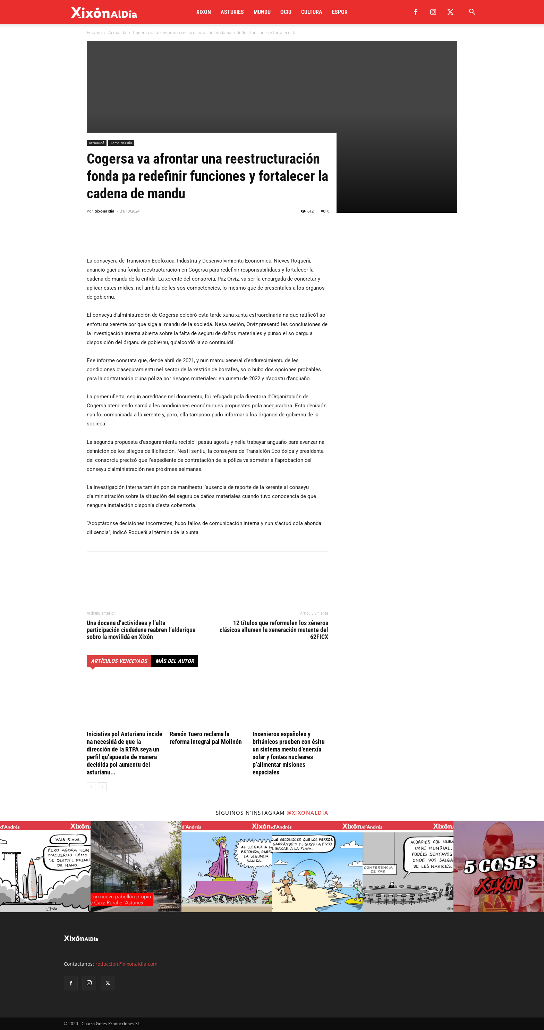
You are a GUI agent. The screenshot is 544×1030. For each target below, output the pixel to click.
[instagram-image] (45, 866)
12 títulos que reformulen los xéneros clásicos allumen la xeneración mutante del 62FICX (274, 630)
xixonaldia (104, 211)
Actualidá (117, 32)
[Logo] (104, 12)
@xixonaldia (308, 812)
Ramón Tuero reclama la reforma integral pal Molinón (206, 737)
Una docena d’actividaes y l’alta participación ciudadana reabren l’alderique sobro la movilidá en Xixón (141, 630)
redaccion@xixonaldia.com (126, 964)
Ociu (285, 12)
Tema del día (121, 142)
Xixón (203, 12)
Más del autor (174, 661)
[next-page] (102, 786)
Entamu (94, 32)
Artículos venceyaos (119, 661)
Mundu (262, 12)
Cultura (311, 12)
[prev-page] (91, 786)
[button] (472, 12)
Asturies (232, 12)
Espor (340, 12)
